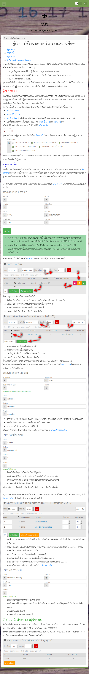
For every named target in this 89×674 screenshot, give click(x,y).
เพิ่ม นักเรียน (66, 365)
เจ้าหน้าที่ (10, 53)
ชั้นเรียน (47, 122)
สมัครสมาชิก (43, 125)
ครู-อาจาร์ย (11, 57)
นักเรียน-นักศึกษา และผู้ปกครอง (19, 60)
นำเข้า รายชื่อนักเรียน (59, 430)
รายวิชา (30, 259)
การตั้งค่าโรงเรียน (13, 114)
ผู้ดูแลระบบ (11, 49)
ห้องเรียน (57, 122)
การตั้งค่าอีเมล (12, 118)
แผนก (41, 122)
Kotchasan (61, 671)
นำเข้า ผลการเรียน (46, 565)
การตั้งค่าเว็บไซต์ (13, 111)
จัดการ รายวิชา (8, 498)
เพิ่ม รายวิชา (57, 184)
